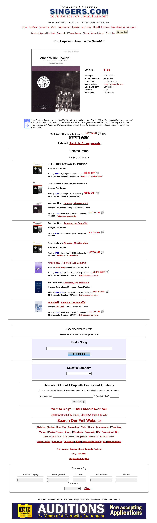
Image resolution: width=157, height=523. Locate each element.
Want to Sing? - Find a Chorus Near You (79, 409)
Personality (62, 33)
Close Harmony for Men (114, 84)
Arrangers (93, 437)
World (53, 27)
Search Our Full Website (79, 420)
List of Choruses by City (94, 415)
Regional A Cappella (79, 458)
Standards (78, 432)
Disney (86, 33)
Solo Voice (57, 441)
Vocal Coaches (107, 437)
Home (24, 27)
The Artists (110, 33)
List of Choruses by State (65, 415)
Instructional (116, 27)
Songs (101, 33)
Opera (43, 33)
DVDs (78, 441)
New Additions (114, 441)
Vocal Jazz (86, 27)
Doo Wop (33, 27)
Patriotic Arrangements (84, 143)
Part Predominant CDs (108, 432)
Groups (47, 437)
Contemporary (64, 27)
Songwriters (81, 437)
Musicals (51, 33)
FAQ (74, 453)
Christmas (105, 27)
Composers (68, 437)
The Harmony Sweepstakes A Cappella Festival (79, 449)
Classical (35, 33)
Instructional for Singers (94, 441)
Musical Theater (55, 432)
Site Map (82, 453)
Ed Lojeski (53, 302)
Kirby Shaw (54, 263)
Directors (56, 437)
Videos (94, 33)
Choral (96, 27)
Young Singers (74, 33)
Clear (87, 488)
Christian (76, 27)
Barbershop (44, 27)
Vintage (43, 432)
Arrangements (129, 27)
